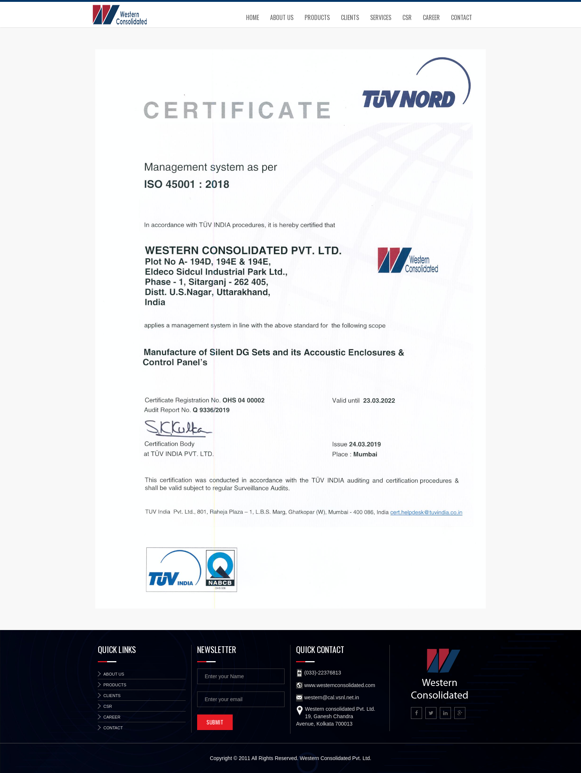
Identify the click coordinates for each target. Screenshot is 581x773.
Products (317, 17)
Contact (461, 17)
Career (431, 17)
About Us (281, 17)
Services (380, 17)
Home (252, 17)
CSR (407, 17)
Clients (350, 17)
